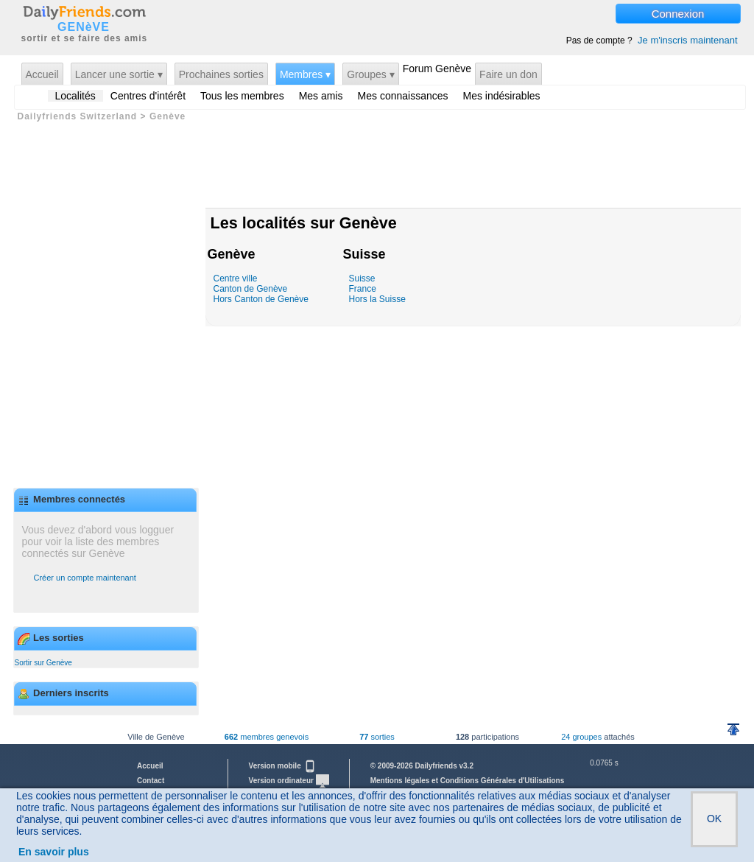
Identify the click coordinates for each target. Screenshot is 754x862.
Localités (75, 96)
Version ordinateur (289, 781)
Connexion (678, 13)
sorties (377, 736)
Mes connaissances (403, 96)
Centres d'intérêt (148, 96)
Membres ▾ (305, 74)
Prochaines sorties (221, 74)
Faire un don (508, 74)
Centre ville (236, 278)
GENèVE (83, 27)
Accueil (42, 74)
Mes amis (321, 96)
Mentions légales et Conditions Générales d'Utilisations (467, 781)
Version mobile (283, 766)
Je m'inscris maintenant (687, 40)
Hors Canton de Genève (261, 299)
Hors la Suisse (377, 299)
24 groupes (581, 736)
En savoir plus (53, 852)
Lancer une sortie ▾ (119, 74)
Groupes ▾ (371, 74)
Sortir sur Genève (43, 663)
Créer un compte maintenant (85, 577)
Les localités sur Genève (304, 223)
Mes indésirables (501, 96)
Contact (150, 781)
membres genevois (267, 736)
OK (714, 818)
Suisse (364, 254)
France (362, 289)
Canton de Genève (251, 289)
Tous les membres (242, 96)
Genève (232, 254)
